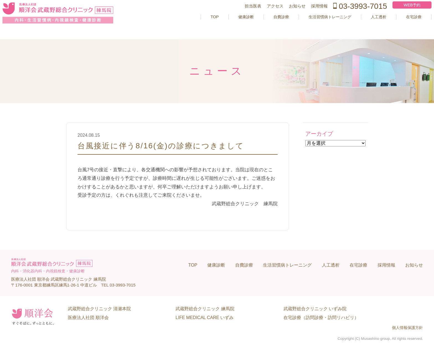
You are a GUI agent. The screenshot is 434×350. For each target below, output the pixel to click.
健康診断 (223, 25)
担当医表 (242, 14)
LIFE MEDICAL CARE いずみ (204, 317)
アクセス (264, 14)
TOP (190, 25)
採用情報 (309, 14)
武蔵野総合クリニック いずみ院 (315, 308)
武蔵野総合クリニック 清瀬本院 (99, 308)
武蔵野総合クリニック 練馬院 (204, 308)
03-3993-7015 (349, 14)
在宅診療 (404, 25)
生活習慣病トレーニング (314, 25)
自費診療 (261, 25)
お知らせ (286, 14)
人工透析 (367, 25)
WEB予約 (402, 13)
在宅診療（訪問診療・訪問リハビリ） (321, 317)
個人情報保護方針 (407, 328)
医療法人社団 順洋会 (88, 317)
